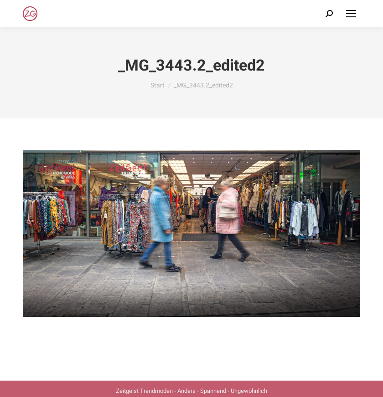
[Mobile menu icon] (351, 14)
